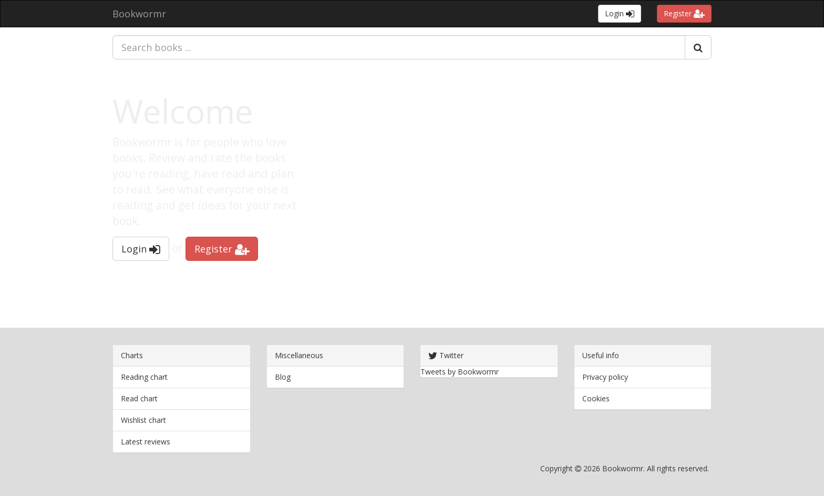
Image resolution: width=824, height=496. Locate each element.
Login (619, 13)
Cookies (596, 398)
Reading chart (144, 377)
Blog (283, 377)
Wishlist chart (143, 420)
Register (684, 13)
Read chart (139, 398)
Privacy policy (605, 377)
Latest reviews (145, 442)
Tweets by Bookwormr (459, 372)
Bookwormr (139, 13)
